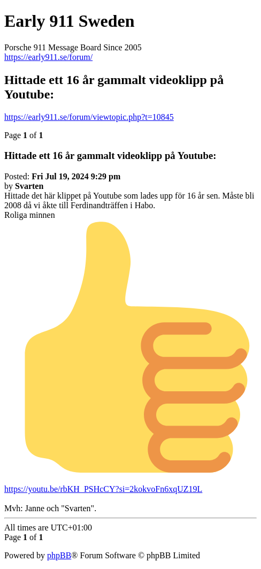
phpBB (59, 555)
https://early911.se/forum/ (48, 57)
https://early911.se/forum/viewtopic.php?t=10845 (89, 117)
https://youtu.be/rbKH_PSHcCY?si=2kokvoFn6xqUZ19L (103, 489)
